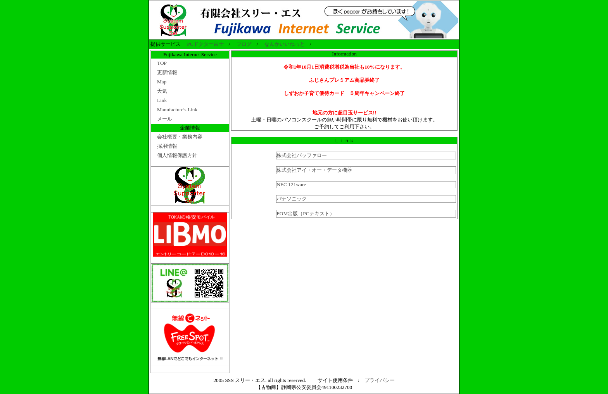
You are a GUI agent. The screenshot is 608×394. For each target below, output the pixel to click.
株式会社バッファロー (301, 155)
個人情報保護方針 (177, 155)
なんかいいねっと (284, 44)
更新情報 (167, 72)
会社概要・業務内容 (179, 137)
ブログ (244, 44)
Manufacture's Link (177, 109)
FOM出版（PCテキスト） (305, 213)
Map (161, 82)
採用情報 (167, 146)
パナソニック (291, 199)
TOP (162, 63)
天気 (162, 91)
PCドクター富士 (205, 44)
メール (164, 119)
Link (162, 100)
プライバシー (379, 380)
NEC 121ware (291, 184)
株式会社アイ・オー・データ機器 (314, 170)
